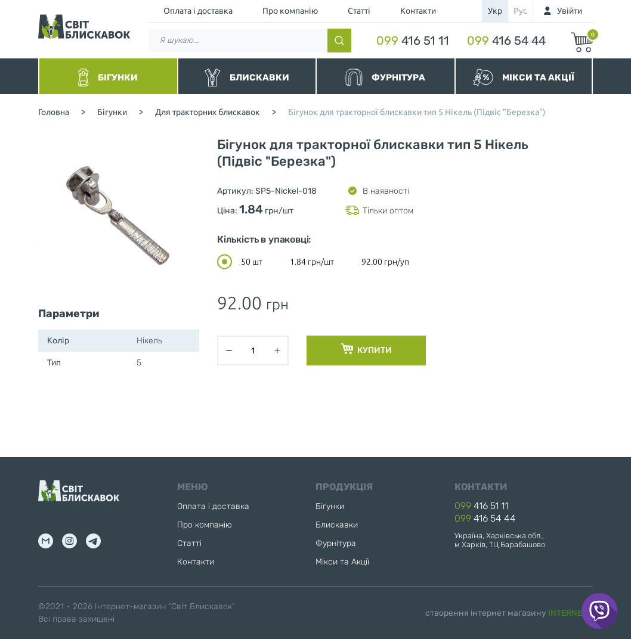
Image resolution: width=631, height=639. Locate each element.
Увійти (569, 10)
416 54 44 (506, 40)
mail (45, 540)
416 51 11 (412, 40)
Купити (366, 349)
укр (495, 10)
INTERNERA (570, 613)
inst (69, 540)
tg (93, 540)
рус (520, 10)
